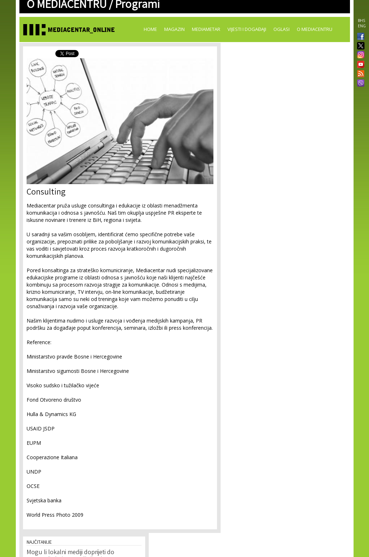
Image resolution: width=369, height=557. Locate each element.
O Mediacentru (314, 29)
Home (150, 29)
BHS (361, 20)
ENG (362, 25)
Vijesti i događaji (246, 29)
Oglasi (281, 29)
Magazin (174, 29)
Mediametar (206, 29)
